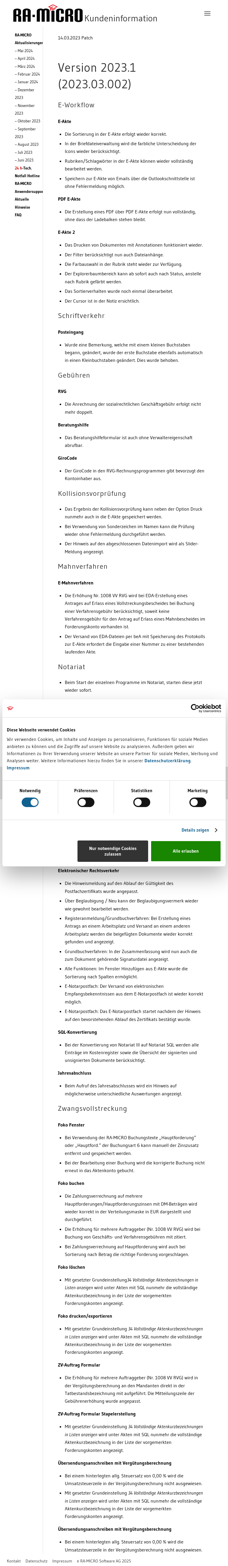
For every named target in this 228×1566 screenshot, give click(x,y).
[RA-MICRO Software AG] (109, 13)
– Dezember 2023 (24, 93)
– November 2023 (25, 109)
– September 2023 (25, 133)
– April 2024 (25, 58)
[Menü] (207, 13)
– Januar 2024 (26, 81)
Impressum (18, 768)
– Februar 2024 (27, 74)
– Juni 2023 (24, 160)
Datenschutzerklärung (168, 760)
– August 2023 (27, 144)
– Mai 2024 (24, 50)
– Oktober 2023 (27, 121)
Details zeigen (195, 830)
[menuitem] (207, 13)
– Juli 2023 (23, 152)
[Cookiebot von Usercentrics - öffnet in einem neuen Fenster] (195, 708)
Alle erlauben (186, 851)
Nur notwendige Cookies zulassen (113, 851)
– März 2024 (25, 66)
